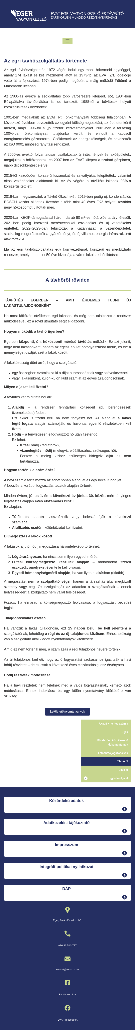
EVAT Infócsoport (67, 1019)
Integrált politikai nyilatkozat (67, 866)
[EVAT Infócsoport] (67, 1008)
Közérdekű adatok (66, 800)
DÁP (66, 888)
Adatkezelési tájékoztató (66, 822)
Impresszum (66, 844)
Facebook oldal (67, 994)
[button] (67, 41)
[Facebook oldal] (67, 983)
